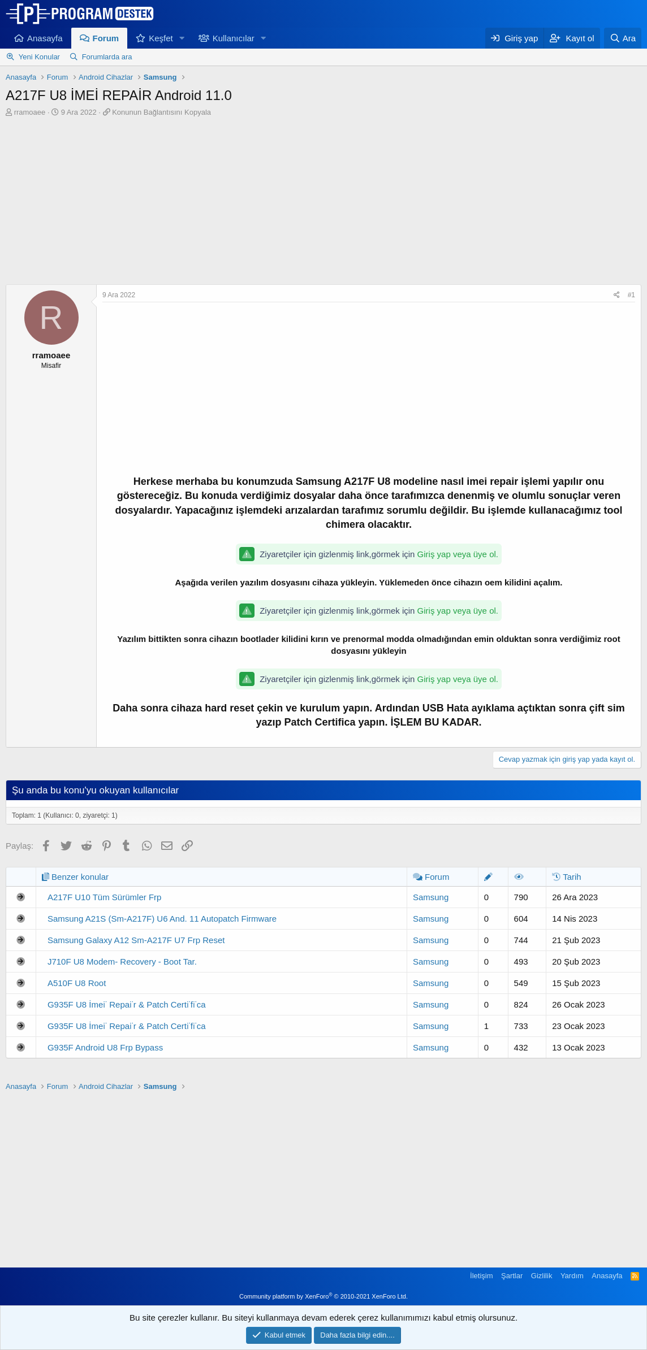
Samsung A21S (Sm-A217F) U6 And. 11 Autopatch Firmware (162, 918)
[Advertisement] (323, 202)
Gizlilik (542, 1275)
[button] (182, 38)
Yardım (572, 1275)
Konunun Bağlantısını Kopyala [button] (161, 112)
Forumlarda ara (107, 57)
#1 (631, 295)
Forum (106, 38)
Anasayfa (45, 38)
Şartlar (512, 1275)
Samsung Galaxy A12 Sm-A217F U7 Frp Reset (136, 940)
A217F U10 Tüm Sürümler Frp (104, 897)
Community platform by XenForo (323, 1296)
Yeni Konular (39, 57)
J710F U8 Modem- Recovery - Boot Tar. (122, 961)
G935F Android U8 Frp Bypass (105, 1047)
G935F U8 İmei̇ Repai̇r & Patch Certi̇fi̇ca (127, 1004)
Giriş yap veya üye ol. (457, 554)
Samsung (430, 897)
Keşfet (161, 38)
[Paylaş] (617, 295)
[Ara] (622, 38)
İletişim (481, 1275)
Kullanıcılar (234, 38)
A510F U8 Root (77, 983)
